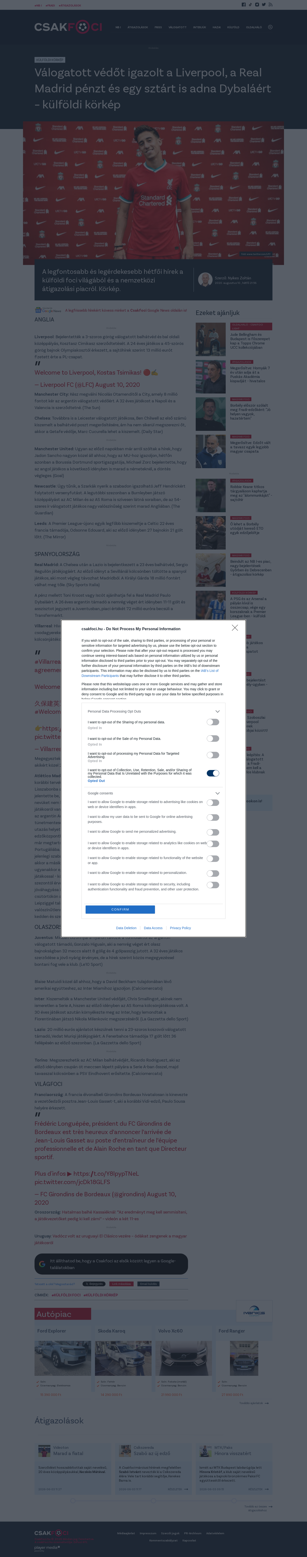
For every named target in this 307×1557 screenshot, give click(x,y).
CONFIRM (121, 909)
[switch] (213, 722)
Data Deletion (126, 928)
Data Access (153, 928)
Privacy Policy (180, 928)
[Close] (236, 629)
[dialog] (153, 778)
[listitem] (153, 711)
